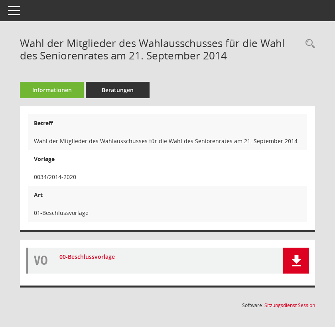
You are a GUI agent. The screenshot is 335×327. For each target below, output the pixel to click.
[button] (296, 261)
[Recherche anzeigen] (308, 44)
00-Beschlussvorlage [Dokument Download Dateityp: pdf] (87, 256)
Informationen (52, 90)
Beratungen (118, 90)
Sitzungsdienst (289, 305)
